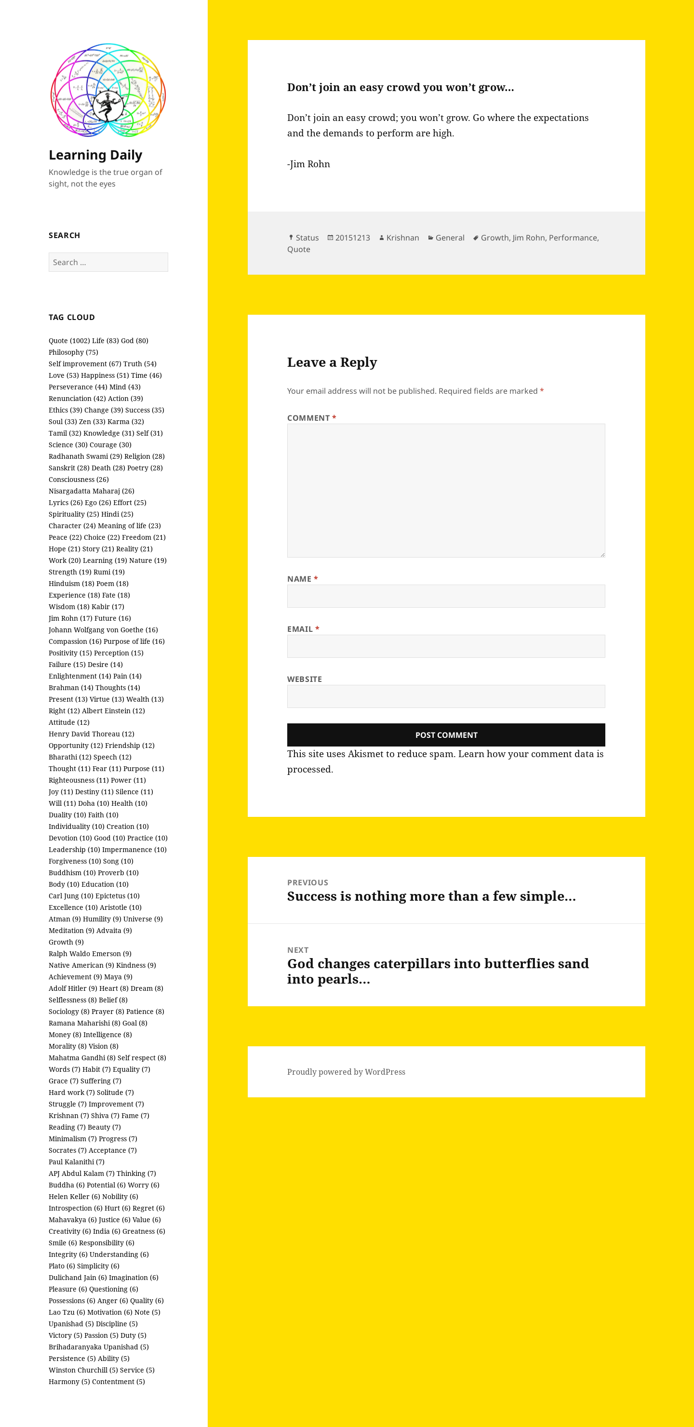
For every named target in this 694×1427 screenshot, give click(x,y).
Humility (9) (102, 918)
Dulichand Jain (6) (78, 1277)
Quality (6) (147, 1300)
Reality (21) (134, 548)
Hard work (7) (72, 1092)
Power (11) (128, 780)
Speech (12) (112, 756)
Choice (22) (102, 537)
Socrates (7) (68, 1150)
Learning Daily (95, 154)
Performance (573, 237)
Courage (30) (111, 444)
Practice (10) (147, 837)
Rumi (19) (109, 571)
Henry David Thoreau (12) (91, 733)
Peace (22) (65, 537)
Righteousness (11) (79, 780)
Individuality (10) (77, 826)
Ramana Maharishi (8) (84, 1022)
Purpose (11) (143, 768)
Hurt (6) (118, 1208)
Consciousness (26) (79, 479)
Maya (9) (118, 976)
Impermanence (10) (134, 849)
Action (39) (125, 398)
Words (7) (64, 1069)
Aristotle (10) (121, 907)
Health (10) (129, 803)
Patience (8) (145, 1011)
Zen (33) (92, 421)
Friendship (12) (130, 745)
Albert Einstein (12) (113, 710)
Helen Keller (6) (74, 1196)
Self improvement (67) (85, 363)
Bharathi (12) (70, 756)
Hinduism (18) (71, 583)
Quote (298, 249)
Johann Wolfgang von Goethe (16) (103, 629)
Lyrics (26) (66, 502)
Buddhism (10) (72, 872)
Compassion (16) (75, 641)
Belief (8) (113, 999)
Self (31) (149, 433)
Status (307, 237)
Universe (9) (143, 918)
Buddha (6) (67, 1184)
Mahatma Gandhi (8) (82, 1057)
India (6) (106, 1231)
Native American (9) (81, 965)
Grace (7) (64, 1080)
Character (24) (72, 525)
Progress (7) (118, 1138)
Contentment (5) (118, 1381)
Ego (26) (98, 502)
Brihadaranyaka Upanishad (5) (99, 1346)
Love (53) (64, 375)
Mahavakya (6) (73, 1219)
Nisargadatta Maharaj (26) (91, 490)
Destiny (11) (94, 791)
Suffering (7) (100, 1080)
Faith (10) (103, 814)
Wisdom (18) (69, 606)
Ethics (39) (65, 409)
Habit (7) (96, 1069)
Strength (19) (70, 571)
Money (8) (65, 1034)
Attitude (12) (69, 722)
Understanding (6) (119, 1254)
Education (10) (105, 884)
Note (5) (147, 1312)
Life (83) (105, 340)
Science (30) (68, 444)
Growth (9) (66, 942)
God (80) (134, 340)
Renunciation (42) (77, 398)
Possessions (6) (72, 1300)
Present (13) (68, 699)
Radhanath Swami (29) (85, 456)
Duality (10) (67, 814)
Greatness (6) (143, 1231)
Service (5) (137, 1369)
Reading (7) (67, 1127)
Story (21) (98, 548)
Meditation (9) (71, 930)
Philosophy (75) (73, 352)
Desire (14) (105, 664)
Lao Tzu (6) (67, 1312)
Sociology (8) (69, 1011)
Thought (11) (70, 768)
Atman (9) (65, 918)
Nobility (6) (120, 1196)
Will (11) (62, 803)
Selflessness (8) (73, 999)
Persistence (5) (72, 1358)
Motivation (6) (110, 1312)
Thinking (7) (136, 1173)
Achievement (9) (75, 976)
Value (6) (147, 1219)
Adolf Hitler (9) (73, 988)
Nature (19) (148, 560)
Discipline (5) (117, 1323)
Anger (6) (112, 1300)
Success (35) (144, 409)
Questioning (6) (113, 1289)
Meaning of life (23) (129, 525)
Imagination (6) (134, 1277)
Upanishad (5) (71, 1323)
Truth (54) (140, 363)
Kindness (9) (136, 965)
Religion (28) (144, 456)
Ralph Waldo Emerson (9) (90, 953)
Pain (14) (127, 675)
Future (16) (112, 618)
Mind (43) (125, 386)
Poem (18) (112, 583)
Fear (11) (107, 768)
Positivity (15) (70, 652)
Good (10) (109, 837)
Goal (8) (134, 1022)
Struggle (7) (68, 1103)
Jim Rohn (529, 237)
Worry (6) (144, 1184)
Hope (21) (64, 548)
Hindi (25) (117, 514)
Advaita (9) (114, 930)
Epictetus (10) (117, 895)
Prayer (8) (108, 1011)
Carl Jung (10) (71, 895)
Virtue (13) (107, 699)
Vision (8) (104, 1046)
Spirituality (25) (74, 514)
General (450, 237)
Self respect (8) (142, 1057)
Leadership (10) (74, 849)
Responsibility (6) (106, 1242)
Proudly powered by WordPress (346, 1072)
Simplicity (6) (98, 1265)
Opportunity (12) (76, 745)
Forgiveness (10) (75, 861)
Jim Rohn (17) (71, 618)
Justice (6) (115, 1219)
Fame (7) (135, 1115)
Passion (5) (101, 1335)
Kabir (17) (108, 606)
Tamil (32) (65, 433)
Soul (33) (63, 421)
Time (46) (146, 375)
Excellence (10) (73, 907)
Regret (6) (149, 1208)
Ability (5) (114, 1358)
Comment (312, 418)
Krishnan (403, 237)
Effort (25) (130, 502)
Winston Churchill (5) (83, 1369)
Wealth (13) (145, 699)
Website (304, 679)
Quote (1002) (69, 340)
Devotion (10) (70, 837)
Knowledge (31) (108, 433)
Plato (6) (62, 1265)
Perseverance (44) (78, 386)
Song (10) (118, 861)
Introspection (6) (76, 1208)
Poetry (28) (145, 467)
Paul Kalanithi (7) (77, 1161)
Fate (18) (116, 595)
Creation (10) (128, 826)
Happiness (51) (105, 375)
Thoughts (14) (117, 687)
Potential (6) (106, 1184)
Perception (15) (119, 652)
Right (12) (64, 710)
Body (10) (64, 884)
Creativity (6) (70, 1231)
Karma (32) (125, 421)
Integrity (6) (68, 1254)
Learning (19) (105, 560)
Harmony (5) (69, 1381)
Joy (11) (61, 791)
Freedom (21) (144, 537)
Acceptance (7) (113, 1150)
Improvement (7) (116, 1103)
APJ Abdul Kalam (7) (82, 1173)
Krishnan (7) (69, 1115)
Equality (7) (131, 1069)
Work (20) (65, 560)
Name (303, 578)
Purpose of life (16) (134, 641)
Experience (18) (74, 595)
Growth (495, 237)
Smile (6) (63, 1242)
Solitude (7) (115, 1092)
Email (303, 629)
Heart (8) (114, 988)
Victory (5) (65, 1335)
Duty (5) (133, 1335)
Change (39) (103, 409)
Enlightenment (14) (80, 675)
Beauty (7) (104, 1127)
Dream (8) (147, 988)
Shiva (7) (105, 1115)
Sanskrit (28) (69, 467)
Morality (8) (68, 1046)
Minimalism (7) (73, 1138)
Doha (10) (93, 803)
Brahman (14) (71, 687)
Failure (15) (67, 664)
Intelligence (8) (107, 1034)
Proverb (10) (118, 872)
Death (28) (108, 467)
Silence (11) (134, 791)
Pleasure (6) (68, 1289)
